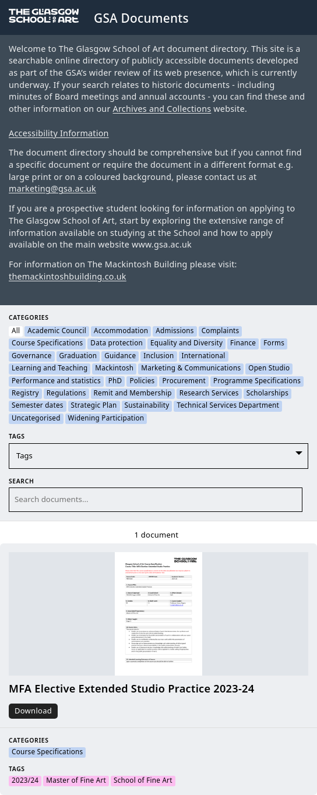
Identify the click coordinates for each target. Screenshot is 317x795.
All (16, 331)
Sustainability (147, 406)
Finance (243, 343)
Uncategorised (36, 419)
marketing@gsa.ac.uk (52, 189)
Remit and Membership (133, 393)
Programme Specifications (257, 381)
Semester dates (38, 406)
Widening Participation (106, 419)
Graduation (78, 356)
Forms (273, 343)
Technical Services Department (228, 406)
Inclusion (158, 356)
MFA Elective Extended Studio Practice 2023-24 (131, 689)
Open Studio (269, 368)
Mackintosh (114, 368)
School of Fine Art (143, 781)
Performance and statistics (56, 381)
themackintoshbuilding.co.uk (67, 277)
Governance (32, 356)
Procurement (184, 381)
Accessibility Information (59, 134)
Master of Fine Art (76, 781)
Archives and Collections (162, 109)
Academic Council (56, 331)
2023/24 (25, 781)
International (204, 356)
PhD (115, 381)
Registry (25, 393)
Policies (141, 381)
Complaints (220, 331)
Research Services (209, 393)
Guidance (120, 356)
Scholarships (267, 393)
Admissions (174, 331)
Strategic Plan (94, 406)
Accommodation (121, 331)
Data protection (116, 343)
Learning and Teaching (49, 368)
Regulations (66, 393)
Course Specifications (47, 343)
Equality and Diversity (186, 343)
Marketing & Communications (191, 368)
